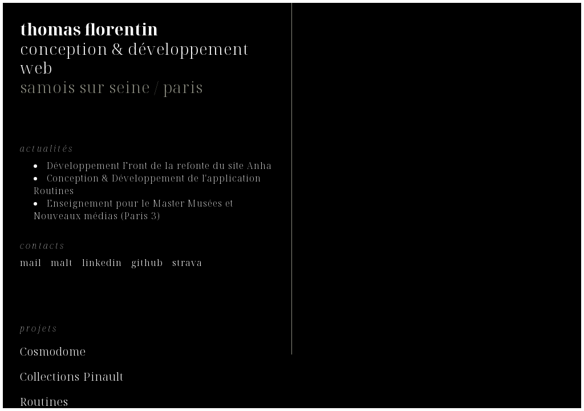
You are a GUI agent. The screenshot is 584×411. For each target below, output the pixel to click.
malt (62, 262)
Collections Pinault (72, 376)
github (147, 262)
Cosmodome (53, 351)
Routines (44, 401)
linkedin (102, 262)
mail (31, 262)
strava (187, 262)
